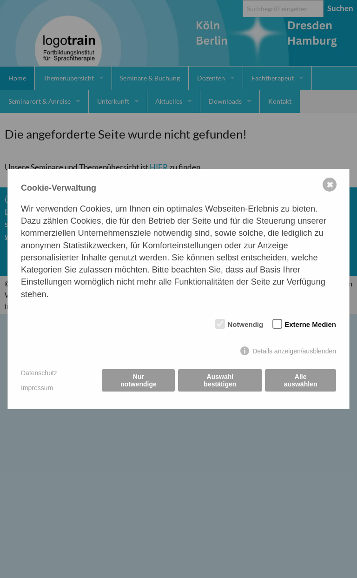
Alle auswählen (300, 380)
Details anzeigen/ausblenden (294, 351)
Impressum (37, 388)
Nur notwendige (138, 380)
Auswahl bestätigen (220, 380)
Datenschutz (39, 373)
